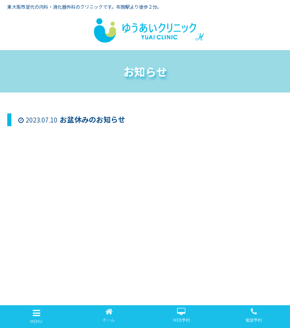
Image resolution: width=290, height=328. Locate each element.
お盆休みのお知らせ (92, 119)
